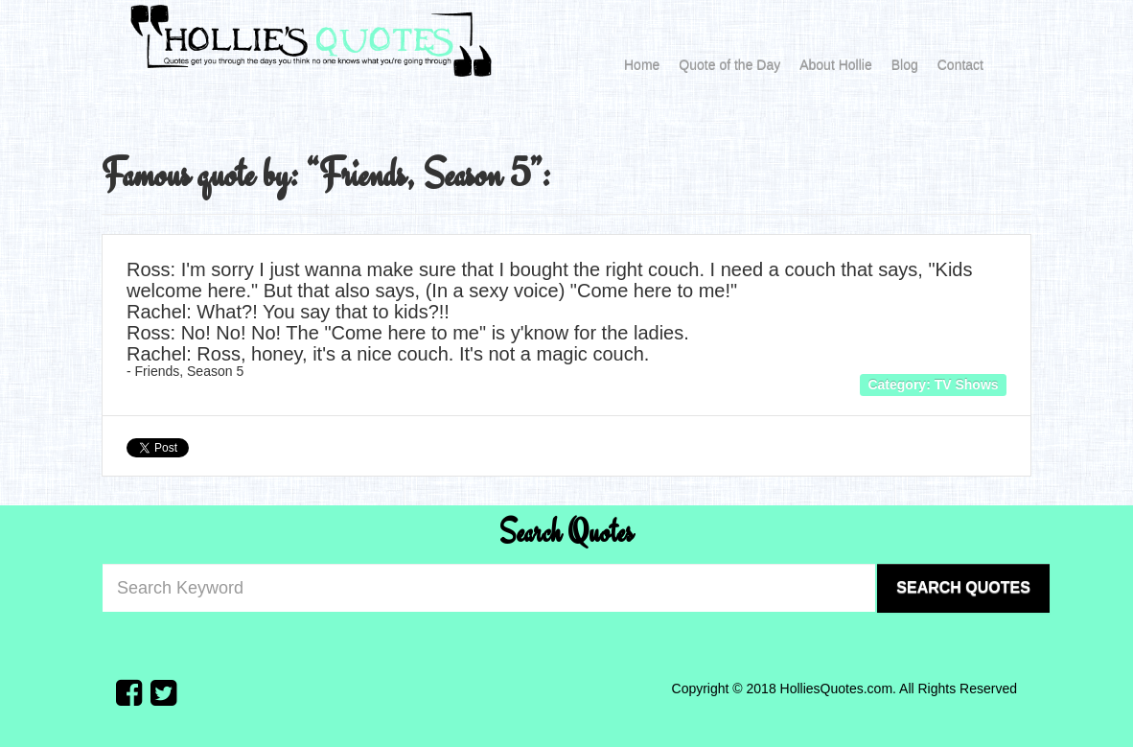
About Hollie (835, 65)
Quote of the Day (729, 65)
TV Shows (967, 384)
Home (641, 65)
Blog (904, 65)
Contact (960, 65)
